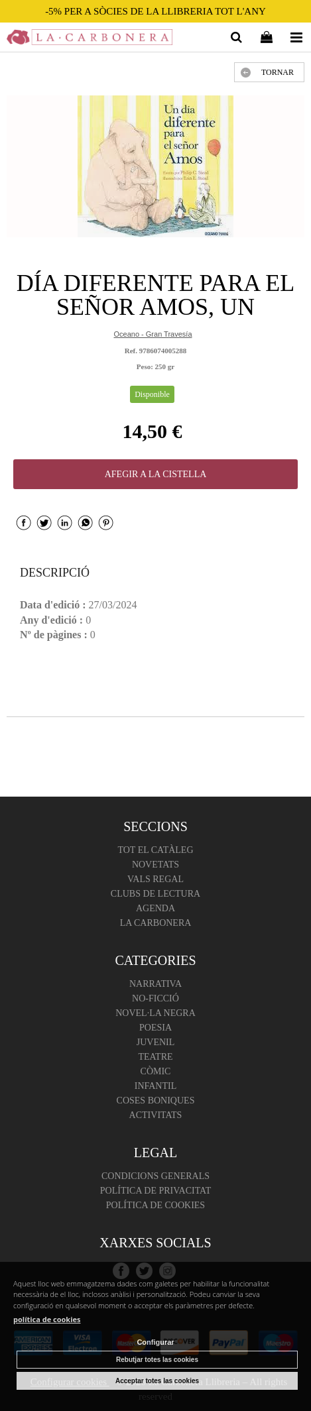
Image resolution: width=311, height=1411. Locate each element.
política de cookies (47, 1319)
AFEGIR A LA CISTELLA (156, 474)
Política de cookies (155, 1205)
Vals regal (155, 879)
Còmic (156, 1071)
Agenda (155, 908)
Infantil (156, 1086)
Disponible (152, 394)
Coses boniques (156, 1100)
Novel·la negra (155, 1013)
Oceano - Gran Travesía (153, 334)
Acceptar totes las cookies (157, 1380)
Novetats (155, 865)
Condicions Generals (155, 1176)
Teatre (155, 1057)
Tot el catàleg (155, 850)
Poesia (155, 1028)
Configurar (155, 1342)
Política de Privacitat (155, 1191)
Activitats (155, 1115)
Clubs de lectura (155, 894)
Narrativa (155, 984)
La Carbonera (156, 923)
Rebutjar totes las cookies (157, 1359)
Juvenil (156, 1042)
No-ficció (155, 998)
